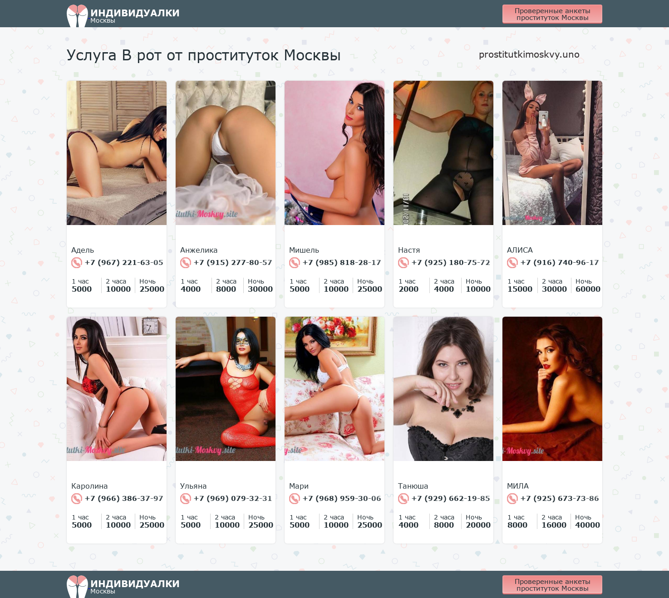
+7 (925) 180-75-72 (444, 262)
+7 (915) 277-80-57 (226, 262)
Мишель (304, 250)
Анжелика (199, 250)
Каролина (89, 486)
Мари (299, 486)
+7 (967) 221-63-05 (117, 262)
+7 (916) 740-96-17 (553, 262)
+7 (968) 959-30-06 (335, 498)
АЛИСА (520, 250)
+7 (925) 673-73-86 (553, 498)
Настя (409, 250)
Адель (82, 250)
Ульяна (193, 486)
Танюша (413, 486)
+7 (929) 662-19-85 (444, 498)
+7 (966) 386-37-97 (117, 498)
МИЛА (518, 486)
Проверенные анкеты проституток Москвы (552, 13)
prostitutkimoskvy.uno (529, 54)
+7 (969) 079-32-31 (226, 498)
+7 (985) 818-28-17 (335, 262)
